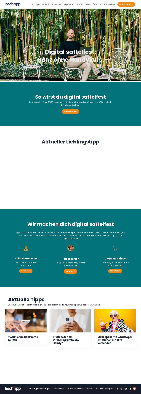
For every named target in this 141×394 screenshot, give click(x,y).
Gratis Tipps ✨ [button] (126, 4)
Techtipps (35, 4)
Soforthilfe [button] (70, 271)
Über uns (97, 4)
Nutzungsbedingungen (39, 388)
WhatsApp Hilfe (66, 4)
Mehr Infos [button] (26, 271)
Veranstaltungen (83, 4)
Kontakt (89, 388)
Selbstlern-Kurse (49, 4)
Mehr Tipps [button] (115, 271)
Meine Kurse (109, 4)
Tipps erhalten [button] (70, 111)
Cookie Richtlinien (75, 388)
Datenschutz (58, 388)
